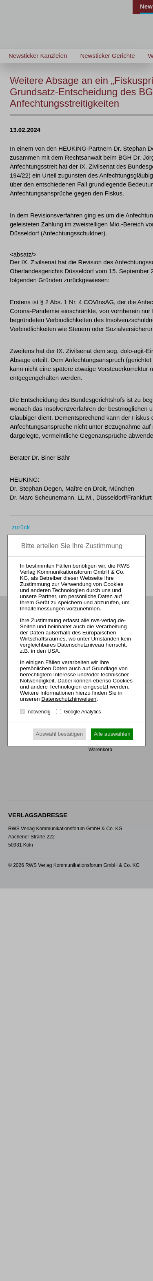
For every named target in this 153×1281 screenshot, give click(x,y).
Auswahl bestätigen (59, 734)
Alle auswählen (112, 734)
